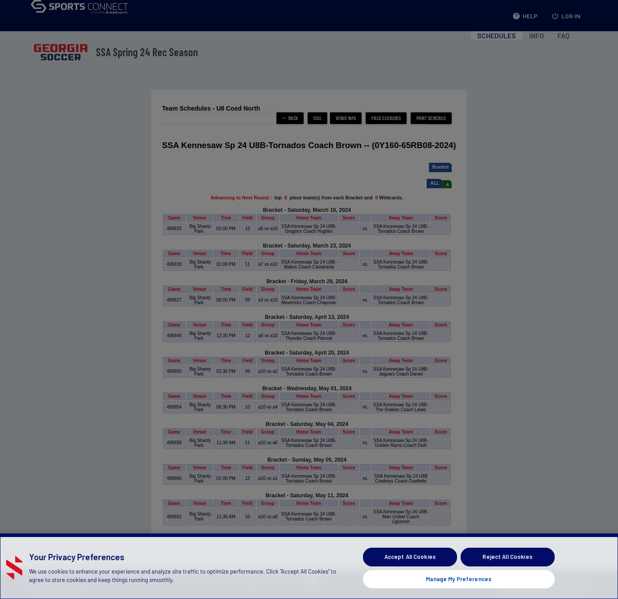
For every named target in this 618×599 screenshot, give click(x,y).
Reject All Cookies (507, 572)
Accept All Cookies (410, 572)
